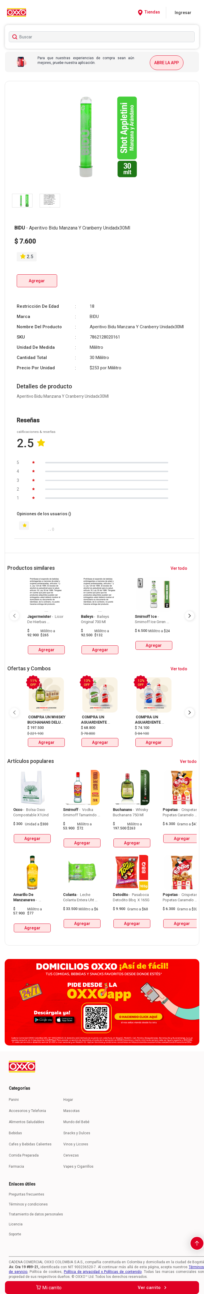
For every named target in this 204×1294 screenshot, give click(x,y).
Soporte (15, 1234)
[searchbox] (101, 36)
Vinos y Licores (75, 1144)
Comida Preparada (24, 1155)
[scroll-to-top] (197, 1243)
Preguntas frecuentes (26, 1194)
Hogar (68, 1100)
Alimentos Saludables (26, 1122)
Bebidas (15, 1133)
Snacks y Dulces (76, 1133)
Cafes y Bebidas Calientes (30, 1144)
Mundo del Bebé (76, 1122)
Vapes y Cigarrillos (78, 1166)
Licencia (16, 1224)
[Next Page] (189, 615)
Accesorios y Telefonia (27, 1111)
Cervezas (71, 1155)
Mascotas (71, 1111)
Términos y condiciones (28, 1204)
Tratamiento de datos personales (36, 1214)
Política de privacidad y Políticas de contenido (103, 1272)
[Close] (184, 15)
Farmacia (16, 1166)
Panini (14, 1100)
